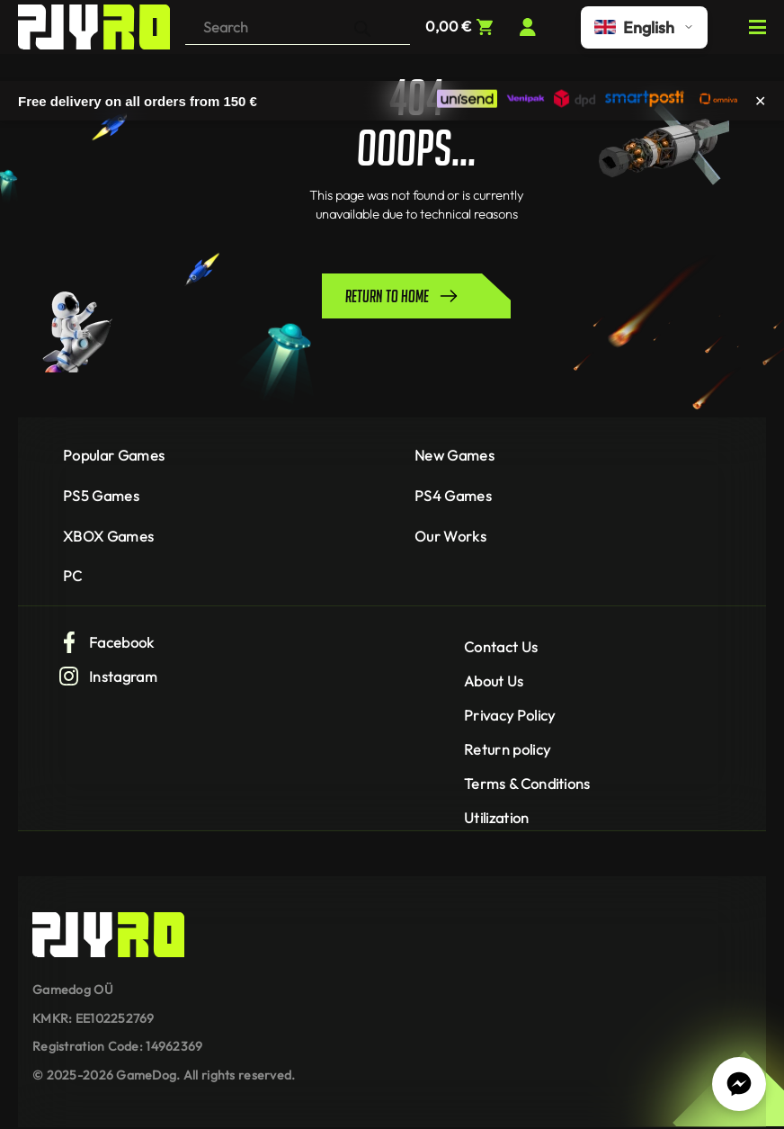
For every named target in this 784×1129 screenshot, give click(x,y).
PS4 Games (453, 496)
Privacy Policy (509, 715)
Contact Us (501, 647)
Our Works (450, 536)
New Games (454, 455)
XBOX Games (108, 536)
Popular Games (114, 455)
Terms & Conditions (527, 784)
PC (73, 576)
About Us (494, 681)
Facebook (106, 642)
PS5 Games (101, 496)
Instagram (107, 676)
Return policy (507, 749)
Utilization (497, 818)
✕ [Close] (760, 100)
